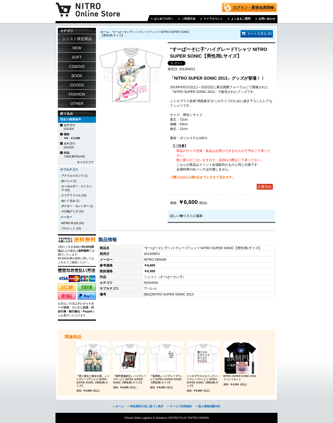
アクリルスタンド (72, 175)
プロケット (68, 228)
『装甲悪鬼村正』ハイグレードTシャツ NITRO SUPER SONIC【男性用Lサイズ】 (129, 379)
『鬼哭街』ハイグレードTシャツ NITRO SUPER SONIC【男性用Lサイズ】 (166, 379)
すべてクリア (85, 162)
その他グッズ (69, 211)
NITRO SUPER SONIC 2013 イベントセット (239, 378)
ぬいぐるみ (68, 200)
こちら (62, 262)
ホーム (105, 32)
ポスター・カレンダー (75, 206)
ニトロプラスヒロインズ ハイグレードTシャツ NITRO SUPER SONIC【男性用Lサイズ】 (203, 381)
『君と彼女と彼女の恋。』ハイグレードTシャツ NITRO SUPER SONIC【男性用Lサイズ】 (92, 381)
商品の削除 (61, 125)
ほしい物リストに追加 (186, 216)
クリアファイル (71, 195)
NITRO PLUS (69, 223)
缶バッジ (66, 181)
